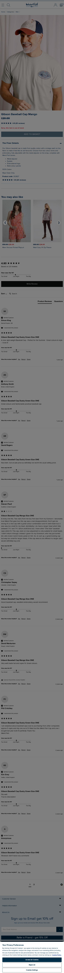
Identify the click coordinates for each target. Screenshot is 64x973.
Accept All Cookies (32, 960)
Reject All (32, 965)
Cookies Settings (32, 970)
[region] (32, 957)
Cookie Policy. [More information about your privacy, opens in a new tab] (56, 955)
